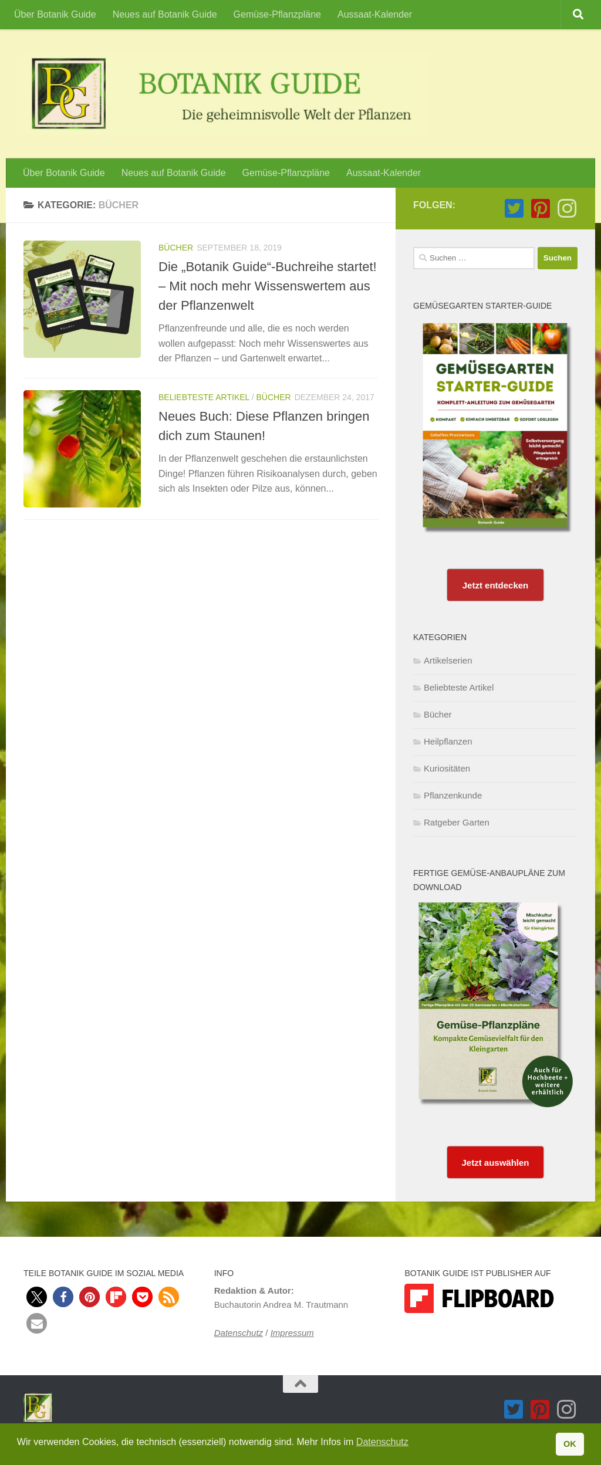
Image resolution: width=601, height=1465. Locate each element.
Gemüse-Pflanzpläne (277, 14)
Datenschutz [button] (382, 1442)
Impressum (292, 1333)
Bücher (175, 247)
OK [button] (569, 1444)
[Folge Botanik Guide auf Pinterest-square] (540, 208)
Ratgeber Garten (456, 822)
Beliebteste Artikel (203, 397)
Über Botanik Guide (55, 14)
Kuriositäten (447, 768)
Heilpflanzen (448, 741)
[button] (36, 1297)
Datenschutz (238, 1333)
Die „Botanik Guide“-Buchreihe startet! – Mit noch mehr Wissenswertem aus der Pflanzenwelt (267, 286)
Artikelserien (448, 660)
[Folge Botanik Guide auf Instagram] (567, 208)
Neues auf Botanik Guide (165, 14)
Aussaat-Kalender (374, 14)
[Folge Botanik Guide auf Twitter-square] (514, 208)
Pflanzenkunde (453, 795)
